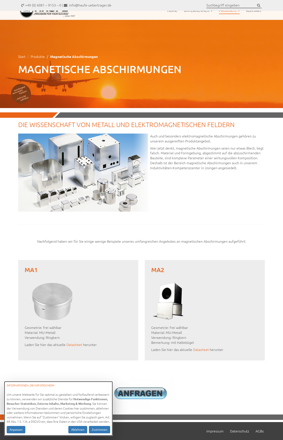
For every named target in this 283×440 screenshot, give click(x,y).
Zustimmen (99, 429)
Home (172, 21)
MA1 (31, 269)
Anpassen (16, 429)
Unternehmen (198, 21)
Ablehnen (77, 429)
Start (22, 56)
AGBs (260, 431)
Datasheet (74, 344)
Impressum (215, 431)
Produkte (229, 21)
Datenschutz (239, 431)
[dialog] (58, 408)
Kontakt (254, 21)
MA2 (157, 269)
